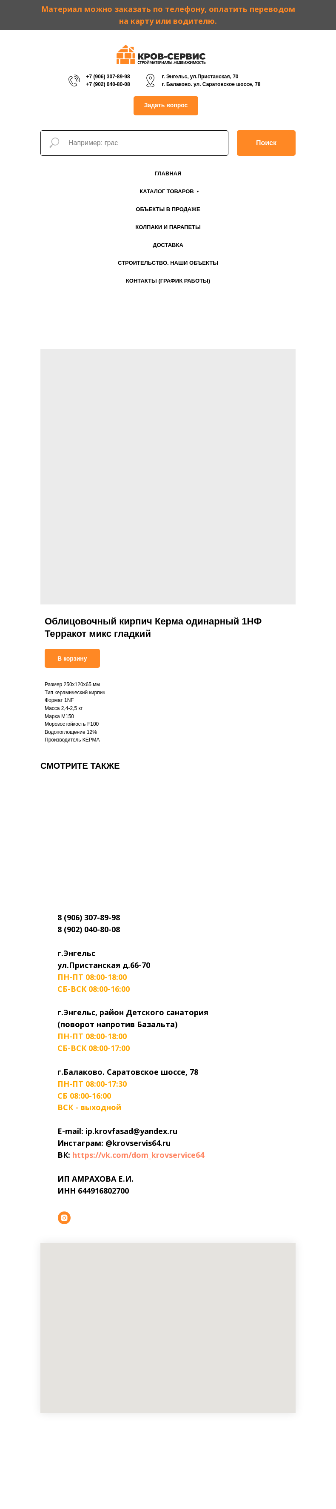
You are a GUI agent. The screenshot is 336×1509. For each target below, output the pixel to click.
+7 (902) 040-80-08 (108, 84)
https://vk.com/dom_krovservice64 (138, 1155)
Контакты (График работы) (168, 281)
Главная (167, 173)
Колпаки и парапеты (168, 227)
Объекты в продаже (168, 209)
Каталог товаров (167, 191)
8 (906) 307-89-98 (88, 917)
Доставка (168, 245)
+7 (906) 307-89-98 (108, 77)
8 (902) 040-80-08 (88, 929)
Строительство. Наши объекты (168, 263)
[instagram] (64, 1217)
